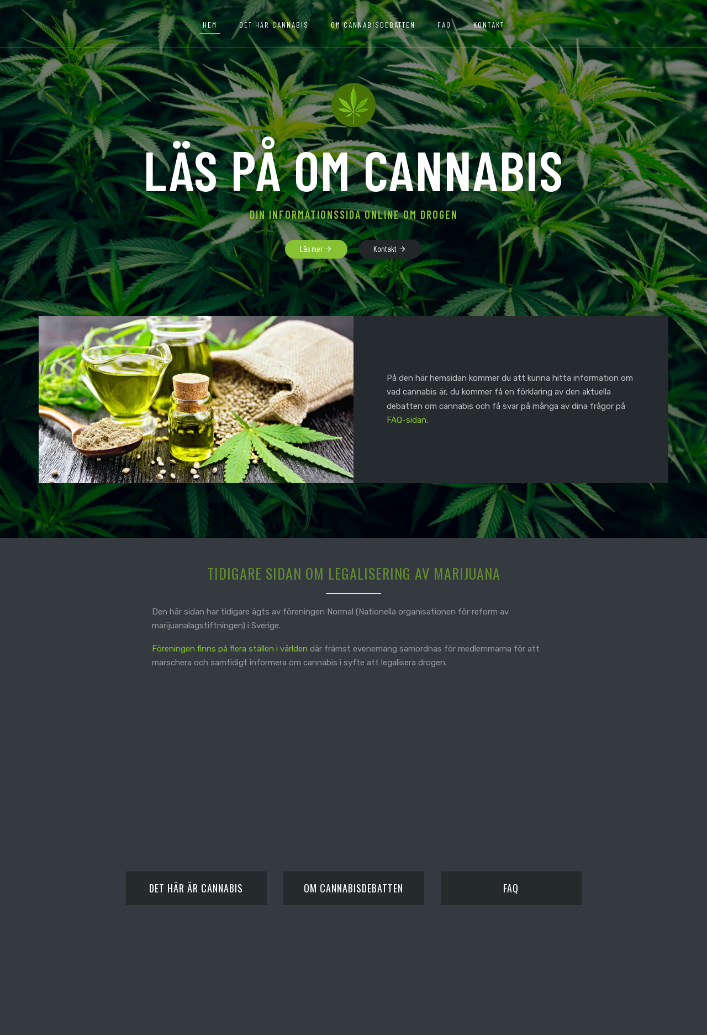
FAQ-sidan (406, 420)
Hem (210, 24)
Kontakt (488, 24)
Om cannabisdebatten (373, 24)
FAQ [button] (444, 24)
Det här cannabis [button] (274, 24)
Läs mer (316, 249)
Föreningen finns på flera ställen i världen (230, 649)
